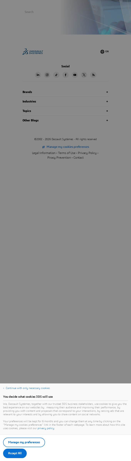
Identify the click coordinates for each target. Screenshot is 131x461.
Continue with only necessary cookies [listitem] (28, 388)
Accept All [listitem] (15, 453)
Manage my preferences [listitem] (24, 442)
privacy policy (46, 428)
